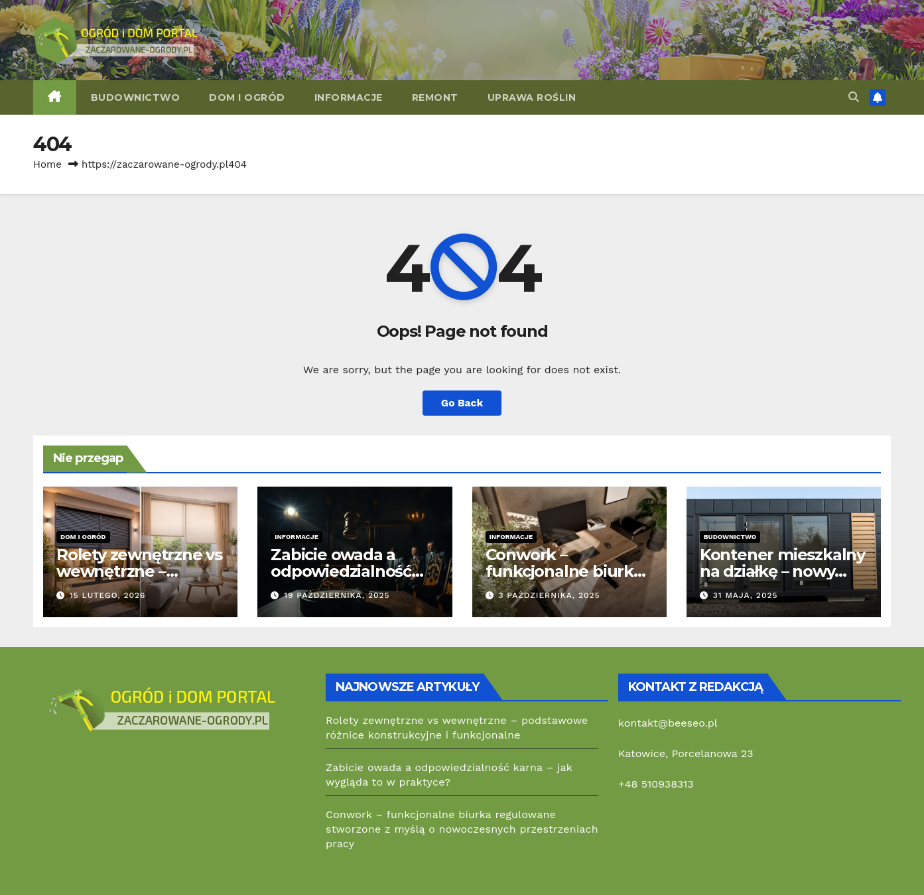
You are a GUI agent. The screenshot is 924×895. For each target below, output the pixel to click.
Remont (435, 97)
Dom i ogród (247, 97)
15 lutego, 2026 (108, 595)
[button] (853, 97)
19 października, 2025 (336, 595)
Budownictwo (135, 97)
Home (47, 164)
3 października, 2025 (549, 595)
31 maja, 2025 (745, 595)
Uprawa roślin (532, 97)
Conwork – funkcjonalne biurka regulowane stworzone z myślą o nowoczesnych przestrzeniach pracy (462, 829)
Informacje (348, 97)
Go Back (462, 402)
